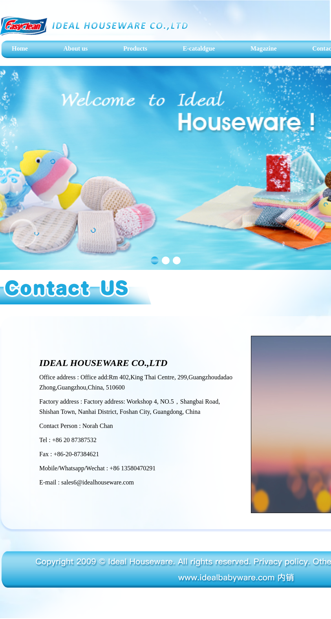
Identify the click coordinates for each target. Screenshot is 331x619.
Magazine (264, 48)
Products (135, 48)
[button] (155, 260)
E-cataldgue (199, 48)
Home (20, 48)
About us (75, 48)
